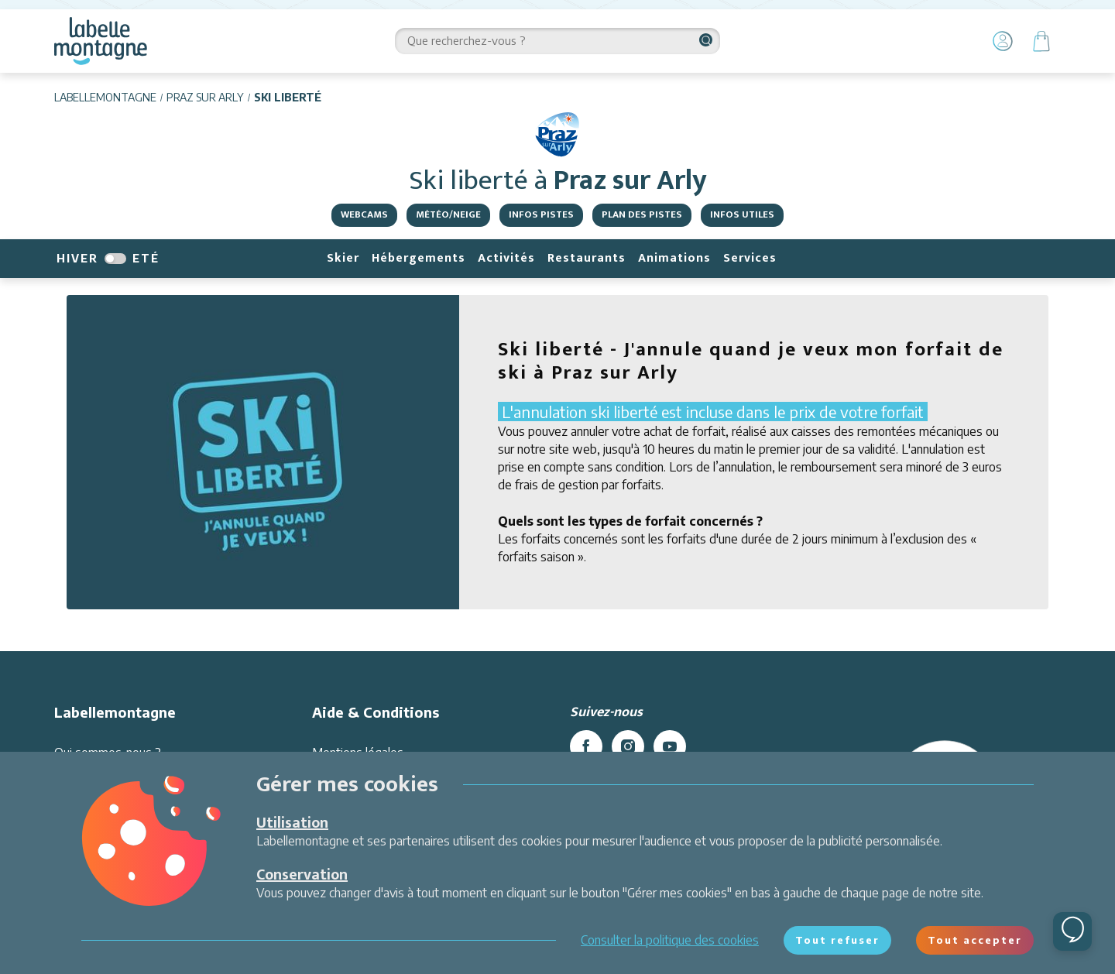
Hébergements (418, 258)
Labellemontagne (105, 97)
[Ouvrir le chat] (1072, 931)
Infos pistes (541, 214)
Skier (343, 258)
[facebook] (586, 746)
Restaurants (586, 258)
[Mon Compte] (1003, 41)
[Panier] (1041, 41)
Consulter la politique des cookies (670, 940)
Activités (506, 258)
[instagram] (628, 746)
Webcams (364, 214)
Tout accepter (975, 940)
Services (750, 258)
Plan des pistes (642, 214)
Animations (674, 258)
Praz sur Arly (205, 97)
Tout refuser (837, 940)
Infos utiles (742, 214)
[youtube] (670, 746)
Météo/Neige (448, 214)
